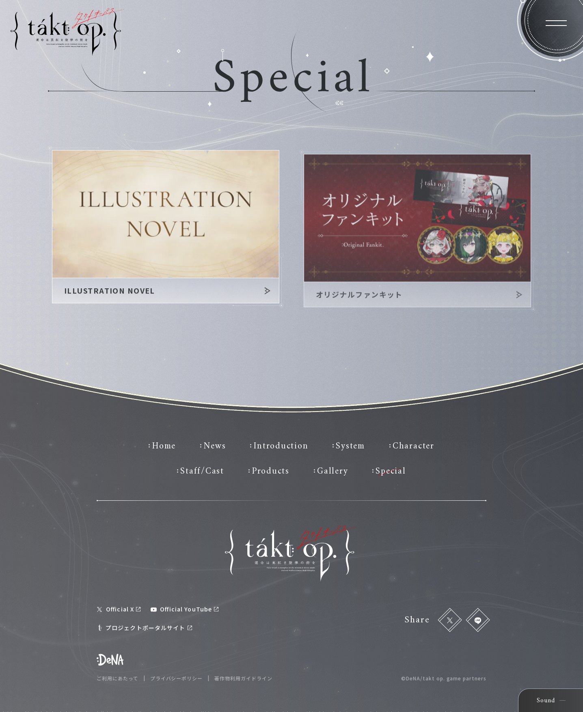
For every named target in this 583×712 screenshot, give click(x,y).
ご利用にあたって (117, 678)
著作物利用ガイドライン (243, 678)
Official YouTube (184, 609)
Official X (118, 609)
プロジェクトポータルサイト (144, 627)
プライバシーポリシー (176, 678)
